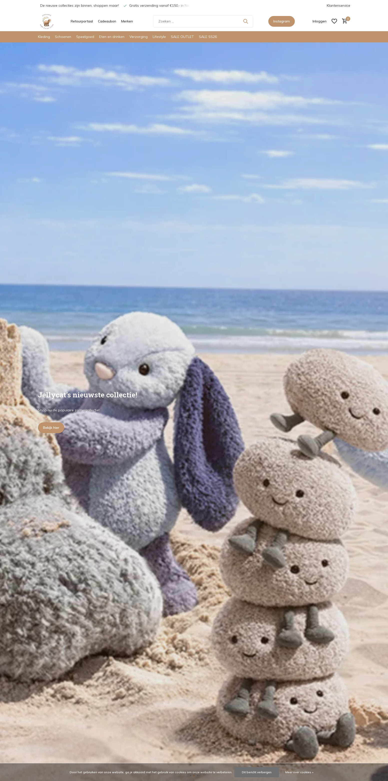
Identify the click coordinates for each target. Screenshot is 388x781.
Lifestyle (159, 36)
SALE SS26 (208, 36)
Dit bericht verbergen (257, 772)
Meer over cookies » (299, 772)
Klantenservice (338, 5)
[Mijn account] (320, 21)
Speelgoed (85, 36)
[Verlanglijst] (334, 21)
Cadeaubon (107, 21)
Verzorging (138, 36)
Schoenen (63, 36)
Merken (127, 21)
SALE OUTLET (182, 36)
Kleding (44, 36)
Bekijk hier (51, 427)
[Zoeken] (203, 21)
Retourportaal (82, 21)
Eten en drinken (111, 36)
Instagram (281, 21)
